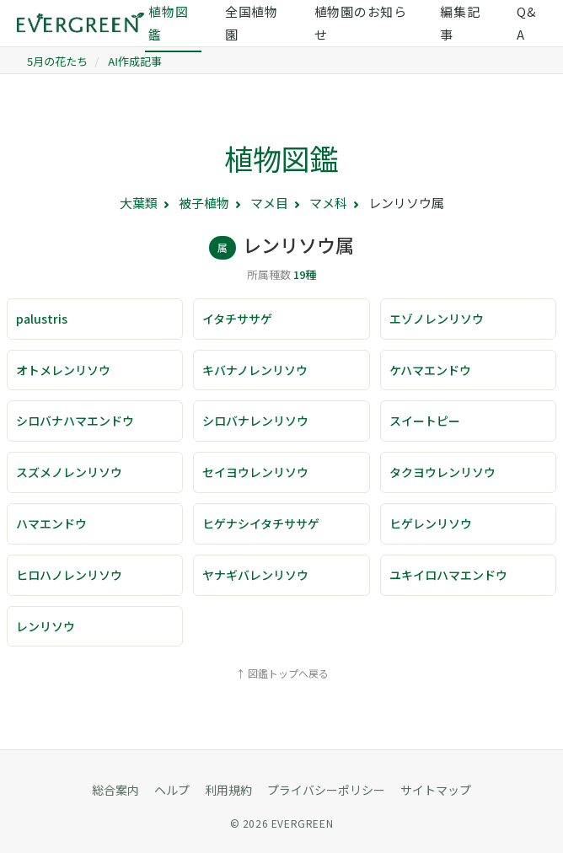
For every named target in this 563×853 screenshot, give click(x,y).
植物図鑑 (281, 158)
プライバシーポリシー (326, 789)
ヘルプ (172, 789)
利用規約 (228, 789)
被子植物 (204, 203)
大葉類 (139, 203)
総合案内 (115, 789)
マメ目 (269, 203)
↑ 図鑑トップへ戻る (282, 673)
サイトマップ (435, 789)
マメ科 (328, 203)
